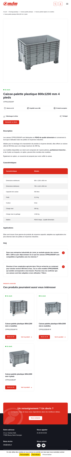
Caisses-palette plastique (27, 11)
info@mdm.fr (7, 444)
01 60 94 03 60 (42, 433)
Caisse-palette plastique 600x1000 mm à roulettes (52, 325)
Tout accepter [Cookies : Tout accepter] (24, 454)
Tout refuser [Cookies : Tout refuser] (36, 454)
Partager (64, 116)
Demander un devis (11, 122)
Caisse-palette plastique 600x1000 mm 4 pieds (18, 375)
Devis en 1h (10, 337)
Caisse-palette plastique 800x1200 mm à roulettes (18, 325)
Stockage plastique (13, 11)
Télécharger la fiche (10, 116)
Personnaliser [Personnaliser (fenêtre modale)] (47, 454)
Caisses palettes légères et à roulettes (44, 11)
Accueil (5, 11)
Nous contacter (35, 418)
